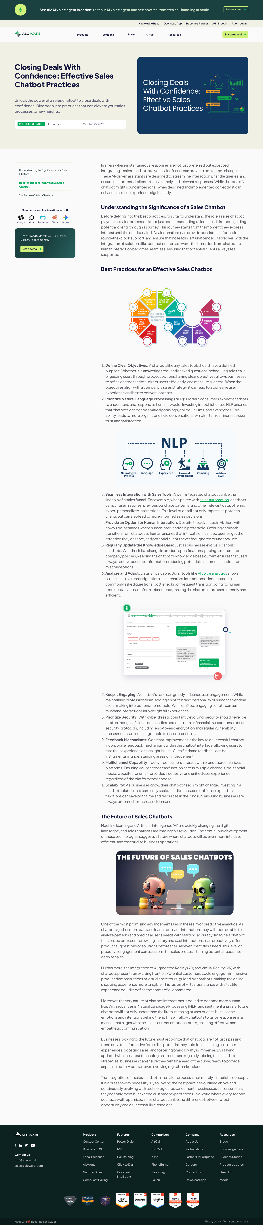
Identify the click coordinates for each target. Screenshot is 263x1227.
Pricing (132, 34)
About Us (192, 1141)
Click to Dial (125, 1164)
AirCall (156, 1141)
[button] (85, 34)
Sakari (155, 1180)
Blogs (224, 1141)
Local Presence (93, 1157)
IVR (119, 1149)
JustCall (156, 1149)
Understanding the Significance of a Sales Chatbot (43, 172)
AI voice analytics (212, 573)
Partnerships (194, 1149)
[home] (27, 34)
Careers (191, 1164)
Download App (196, 1180)
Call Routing (125, 1157)
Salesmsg (158, 1172)
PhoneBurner (160, 1164)
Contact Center (93, 1141)
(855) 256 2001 (25, 1160)
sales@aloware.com (29, 1165)
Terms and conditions (235, 1221)
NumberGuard (93, 1172)
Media (224, 1180)
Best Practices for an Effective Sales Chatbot (41, 184)
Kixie (154, 1157)
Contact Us (193, 1172)
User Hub (226, 1172)
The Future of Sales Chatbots (36, 195)
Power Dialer (126, 1141)
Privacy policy (213, 1221)
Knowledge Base (231, 1149)
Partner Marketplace (200, 1157)
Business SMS (92, 1149)
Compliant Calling (95, 1180)
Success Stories (231, 1157)
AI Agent (89, 1164)
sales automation (214, 499)
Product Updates (232, 1164)
